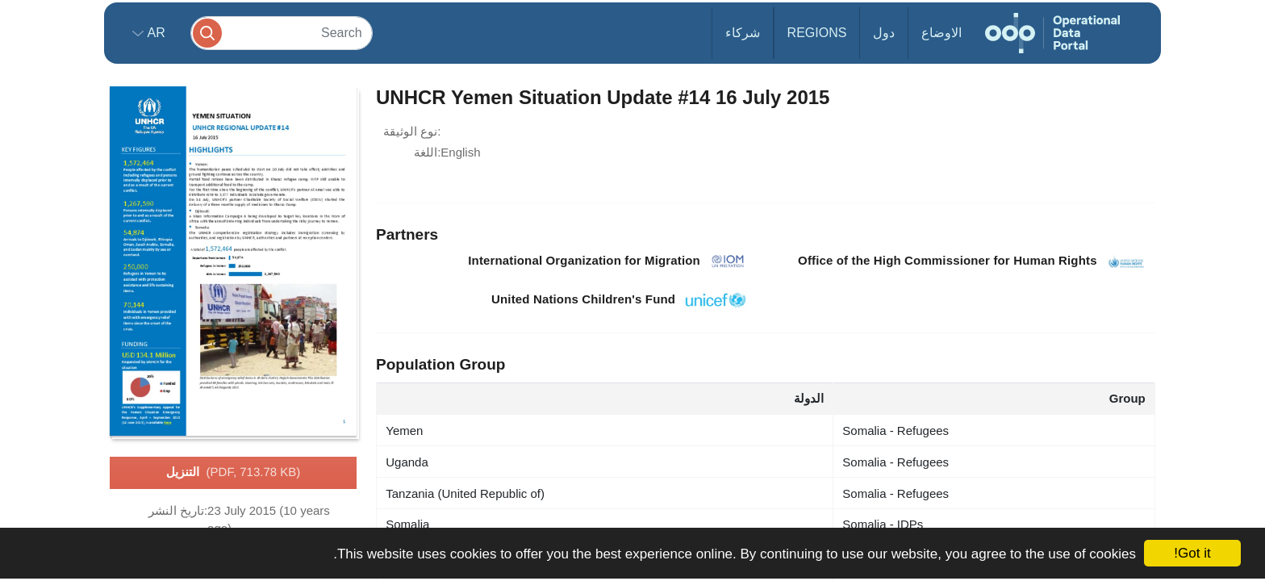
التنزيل (233, 473)
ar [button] (154, 33)
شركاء (742, 33)
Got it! (1192, 553)
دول (884, 33)
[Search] (281, 32)
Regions (817, 33)
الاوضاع (941, 33)
